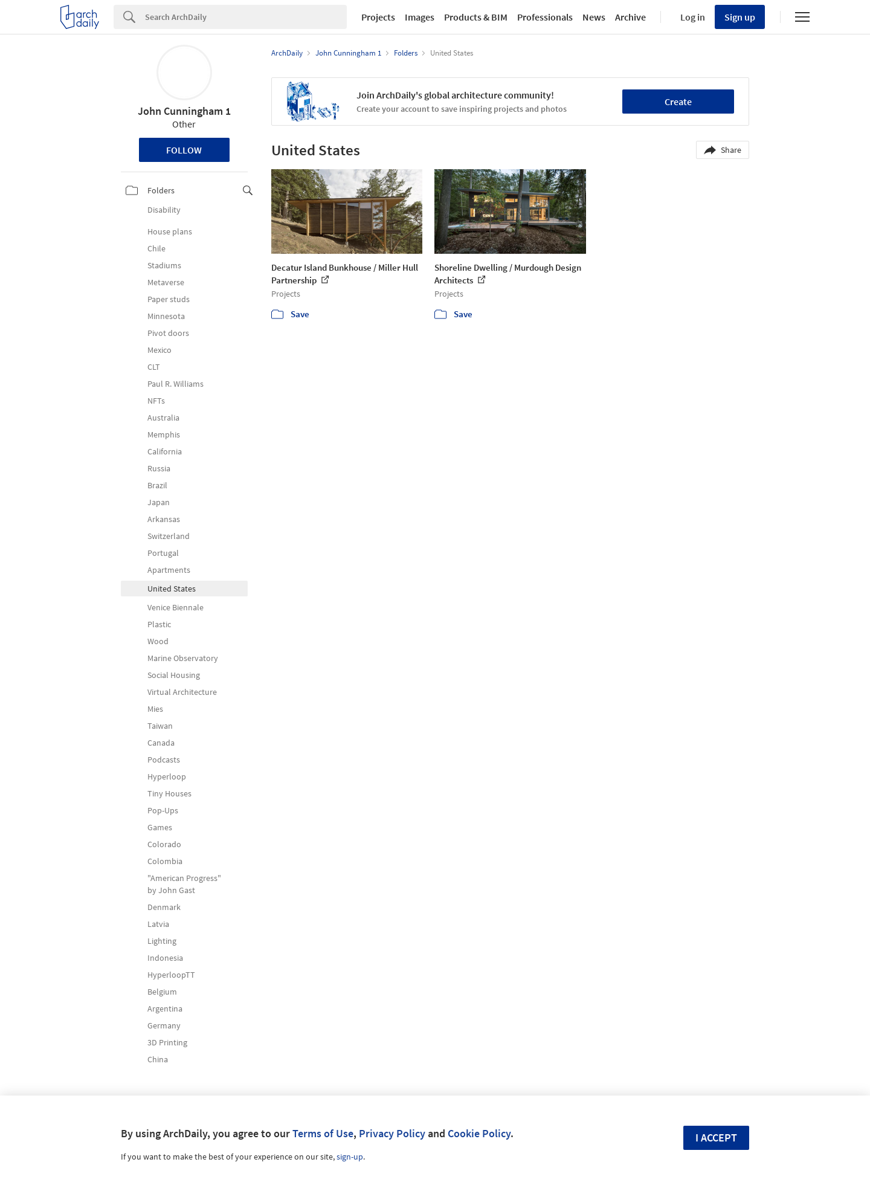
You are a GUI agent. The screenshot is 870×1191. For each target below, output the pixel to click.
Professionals (545, 17)
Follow (184, 150)
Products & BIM (475, 17)
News (593, 17)
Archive (630, 17)
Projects (378, 17)
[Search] (246, 17)
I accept (716, 1137)
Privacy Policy (392, 1133)
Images (419, 17)
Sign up (739, 17)
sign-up (350, 1156)
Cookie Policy (479, 1133)
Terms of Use (322, 1133)
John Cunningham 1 (184, 111)
